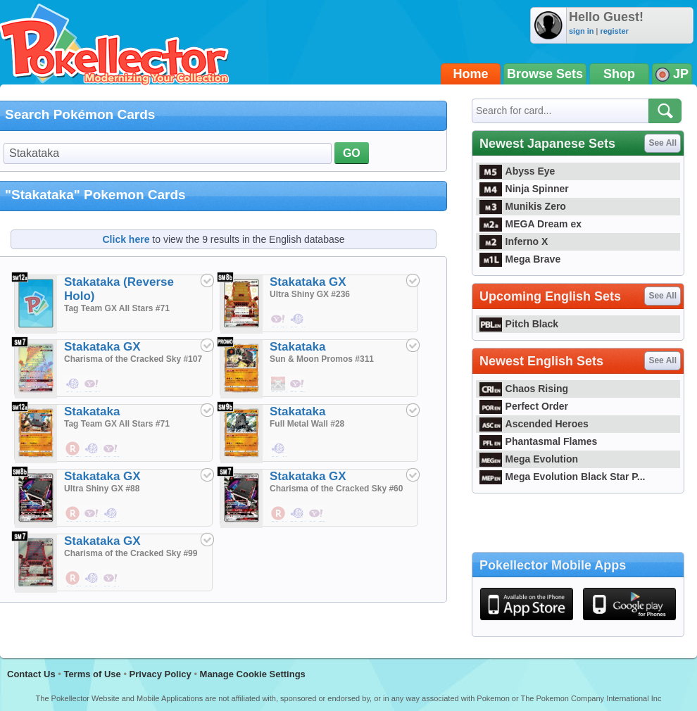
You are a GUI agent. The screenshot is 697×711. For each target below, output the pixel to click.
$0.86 (298, 514)
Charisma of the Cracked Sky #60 (336, 488)
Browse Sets (545, 74)
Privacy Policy (160, 674)
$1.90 (92, 514)
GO (351, 153)
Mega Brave (511, 259)
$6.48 (298, 319)
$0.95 (111, 449)
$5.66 (92, 384)
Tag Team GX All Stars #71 (117, 308)
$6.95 (73, 578)
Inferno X (504, 241)
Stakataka (297, 346)
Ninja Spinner (514, 188)
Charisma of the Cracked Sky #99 (130, 553)
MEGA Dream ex (521, 223)
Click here (126, 239)
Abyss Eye (508, 171)
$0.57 (317, 514)
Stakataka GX (308, 282)
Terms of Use (91, 674)
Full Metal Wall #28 (307, 424)
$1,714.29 (298, 384)
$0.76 (73, 449)
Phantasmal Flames (529, 441)
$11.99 (279, 384)
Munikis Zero (513, 206)
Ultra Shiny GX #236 (310, 294)
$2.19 (279, 514)
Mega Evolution (519, 459)
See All (662, 143)
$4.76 (279, 319)
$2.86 (111, 578)
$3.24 (92, 578)
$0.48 (92, 449)
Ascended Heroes (524, 423)
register (614, 31)
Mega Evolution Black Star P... (553, 476)
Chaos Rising (514, 388)
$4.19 (73, 384)
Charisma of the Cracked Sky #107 (133, 359)
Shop (619, 74)
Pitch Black (509, 323)
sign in (581, 31)
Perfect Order (514, 406)
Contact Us (31, 674)
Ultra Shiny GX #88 (101, 488)
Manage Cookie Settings (253, 674)
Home (471, 74)
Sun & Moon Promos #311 (322, 359)
